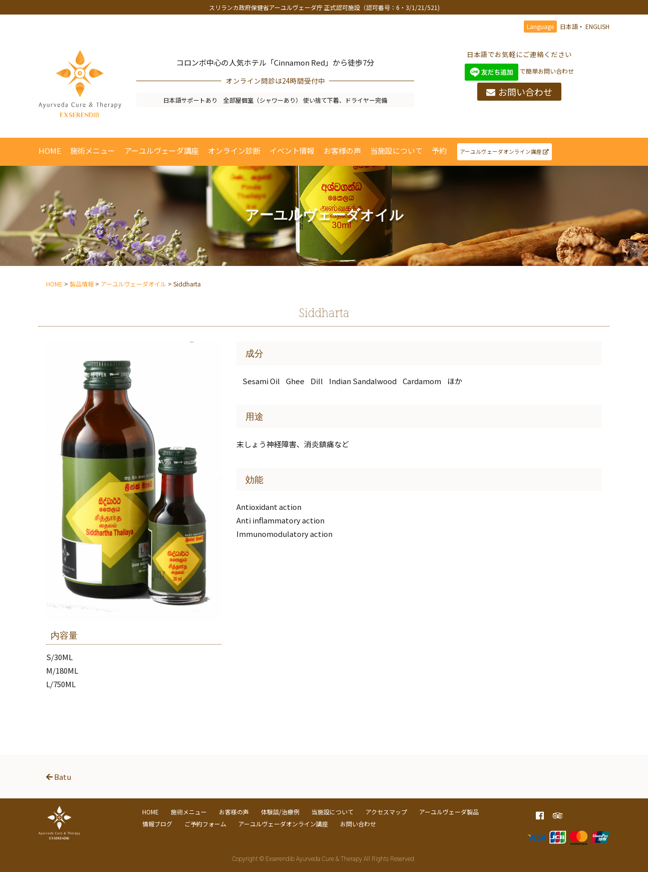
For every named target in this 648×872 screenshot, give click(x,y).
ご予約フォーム (205, 823)
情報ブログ (157, 823)
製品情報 (82, 283)
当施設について (396, 150)
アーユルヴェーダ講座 (161, 150)
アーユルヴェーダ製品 (449, 811)
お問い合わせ (519, 91)
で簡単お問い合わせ (519, 71)
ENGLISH (597, 26)
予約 (439, 150)
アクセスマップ (386, 811)
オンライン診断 (234, 150)
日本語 (569, 26)
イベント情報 (291, 150)
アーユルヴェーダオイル (133, 283)
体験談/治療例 (280, 811)
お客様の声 (342, 150)
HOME (50, 150)
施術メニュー (92, 150)
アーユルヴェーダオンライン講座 (504, 151)
